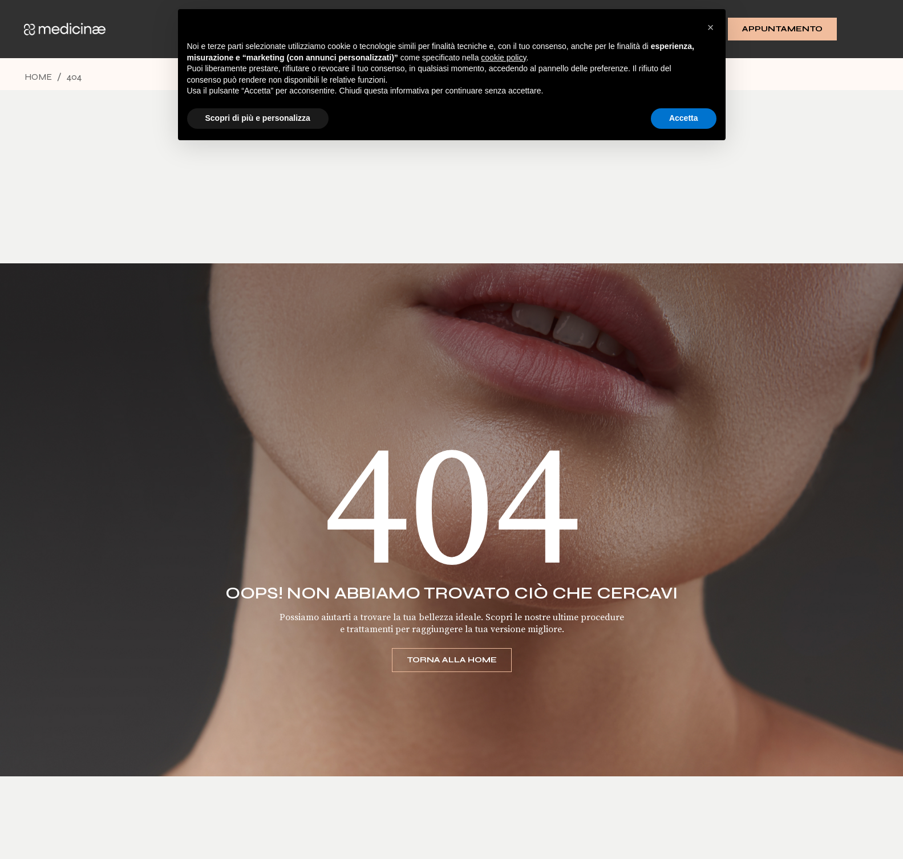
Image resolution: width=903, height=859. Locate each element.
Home (38, 76)
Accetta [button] (683, 118)
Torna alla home (452, 660)
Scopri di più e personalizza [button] (257, 118)
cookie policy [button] (503, 57)
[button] (711, 27)
